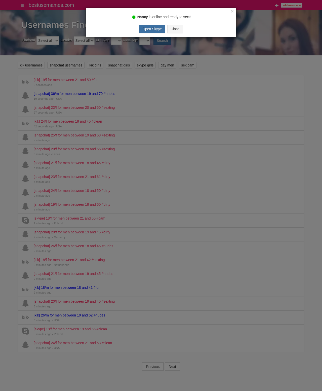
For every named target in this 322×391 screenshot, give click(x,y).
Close (175, 29)
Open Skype (152, 29)
